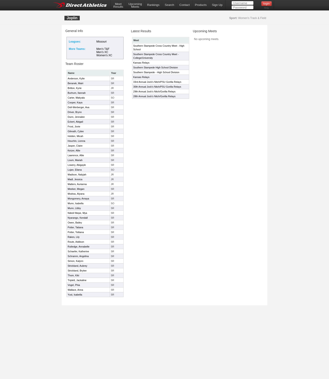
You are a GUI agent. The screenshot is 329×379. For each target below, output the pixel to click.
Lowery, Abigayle (77, 165)
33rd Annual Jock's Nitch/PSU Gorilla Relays (157, 82)
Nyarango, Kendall (78, 217)
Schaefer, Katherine (78, 251)
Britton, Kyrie (75, 88)
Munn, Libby (74, 208)
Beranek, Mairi (75, 83)
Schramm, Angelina (78, 256)
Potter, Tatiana (75, 227)
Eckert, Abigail (75, 121)
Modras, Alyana (76, 193)
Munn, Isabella (75, 203)
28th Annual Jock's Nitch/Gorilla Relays (154, 96)
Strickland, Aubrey (77, 265)
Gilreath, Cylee (76, 131)
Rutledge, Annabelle (78, 246)
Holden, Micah (75, 136)
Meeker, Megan (76, 189)
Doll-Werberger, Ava (78, 107)
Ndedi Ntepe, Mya (77, 213)
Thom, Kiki (73, 275)
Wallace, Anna (75, 289)
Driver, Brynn (75, 112)
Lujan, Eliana (75, 169)
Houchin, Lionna (76, 141)
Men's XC (102, 52)
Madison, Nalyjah (77, 174)
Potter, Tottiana (76, 232)
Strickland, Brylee (77, 270)
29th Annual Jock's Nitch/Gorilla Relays (154, 91)
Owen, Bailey (75, 222)
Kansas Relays (141, 62)
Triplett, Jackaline (77, 280)
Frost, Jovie (74, 126)
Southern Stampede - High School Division (156, 72)
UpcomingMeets (135, 5)
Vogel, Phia (74, 285)
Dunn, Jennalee (76, 117)
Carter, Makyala (76, 97)
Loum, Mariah (75, 160)
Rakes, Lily (74, 237)
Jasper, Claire (75, 145)
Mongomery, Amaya (78, 198)
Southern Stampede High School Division (155, 67)
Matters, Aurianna (77, 184)
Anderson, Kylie (76, 78)
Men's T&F (102, 49)
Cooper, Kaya (75, 102)
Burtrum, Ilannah (77, 92)
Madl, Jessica (75, 179)
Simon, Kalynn (75, 261)
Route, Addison (76, 241)
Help (266, 8)
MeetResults (118, 5)
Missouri (101, 41)
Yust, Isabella (75, 294)
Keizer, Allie (74, 150)
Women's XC (104, 55)
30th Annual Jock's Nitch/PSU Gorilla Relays (157, 86)
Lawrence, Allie (76, 155)
